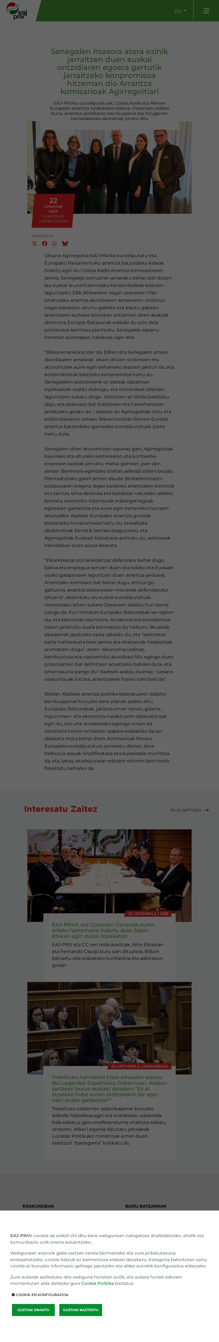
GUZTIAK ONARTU (33, 1310)
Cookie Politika (97, 1283)
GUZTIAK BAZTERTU (80, 1310)
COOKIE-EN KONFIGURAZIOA (40, 1295)
